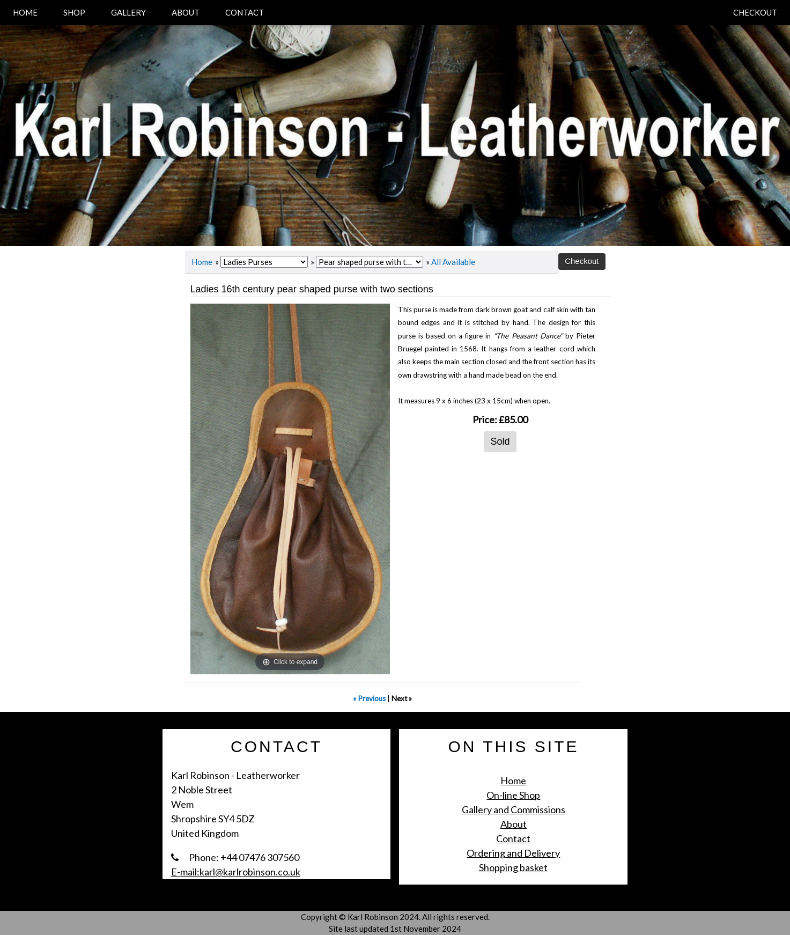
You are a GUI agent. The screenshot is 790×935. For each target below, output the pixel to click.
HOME (25, 12)
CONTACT (244, 12)
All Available (453, 262)
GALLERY (128, 12)
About (513, 824)
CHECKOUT (755, 12)
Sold (500, 441)
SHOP (74, 12)
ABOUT (186, 12)
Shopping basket (513, 867)
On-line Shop (513, 795)
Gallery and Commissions (513, 809)
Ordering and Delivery (513, 853)
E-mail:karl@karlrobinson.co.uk (235, 872)
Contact (513, 838)
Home (201, 262)
